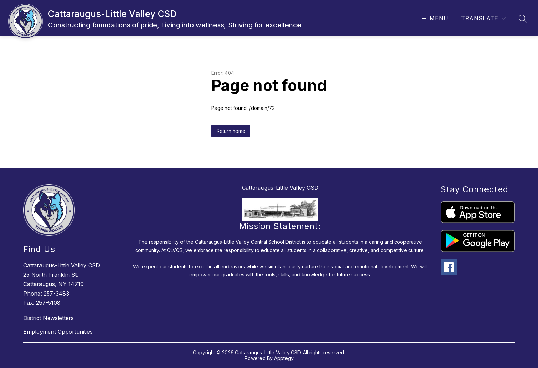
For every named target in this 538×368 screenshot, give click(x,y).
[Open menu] (434, 18)
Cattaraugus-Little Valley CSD (280, 187)
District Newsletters (48, 317)
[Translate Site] (483, 18)
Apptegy (284, 358)
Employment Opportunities (58, 331)
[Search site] (523, 18)
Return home (231, 131)
